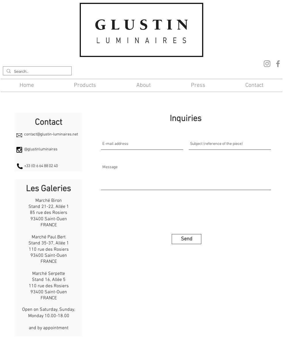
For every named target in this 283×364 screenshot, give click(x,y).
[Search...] (36, 71)
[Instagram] (267, 63)
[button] (85, 85)
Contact (95, 354)
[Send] (186, 239)
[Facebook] (278, 63)
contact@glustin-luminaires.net (51, 134)
